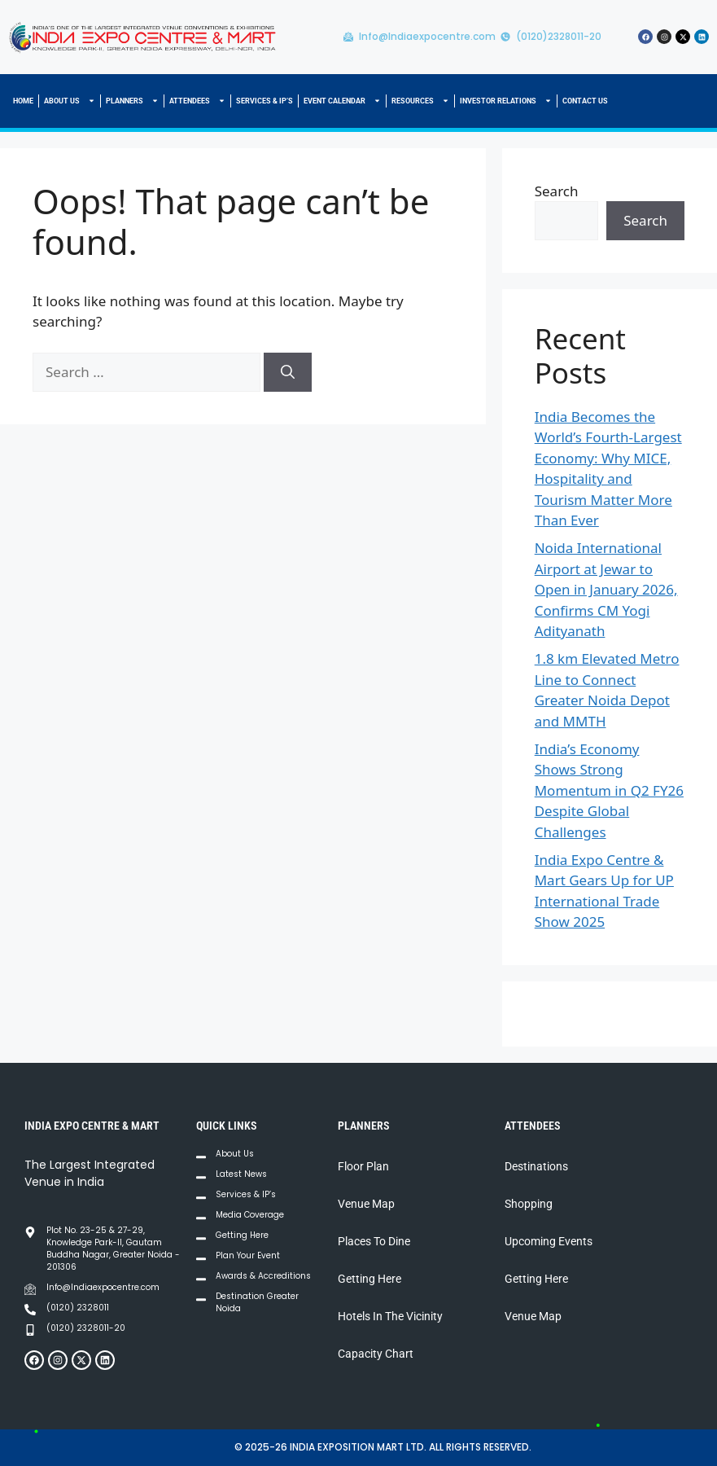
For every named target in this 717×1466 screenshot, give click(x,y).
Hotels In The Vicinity (390, 1316)
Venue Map (366, 1203)
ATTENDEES (197, 100)
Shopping (529, 1203)
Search (557, 191)
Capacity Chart (375, 1353)
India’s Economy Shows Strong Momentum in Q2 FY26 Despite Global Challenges (609, 790)
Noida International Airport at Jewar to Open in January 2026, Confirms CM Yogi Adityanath (606, 589)
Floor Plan (363, 1166)
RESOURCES (420, 100)
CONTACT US (585, 101)
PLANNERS (132, 100)
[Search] (288, 372)
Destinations (536, 1166)
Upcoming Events (548, 1241)
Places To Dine (374, 1241)
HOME (23, 101)
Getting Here (369, 1278)
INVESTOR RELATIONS (506, 100)
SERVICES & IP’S (264, 101)
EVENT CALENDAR (342, 100)
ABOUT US (69, 100)
